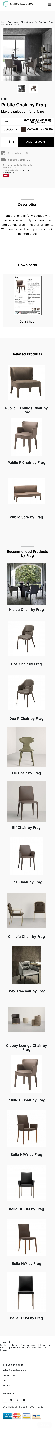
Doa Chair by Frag (26, 664)
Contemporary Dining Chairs (20, 22)
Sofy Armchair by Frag (26, 991)
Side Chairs (14, 24)
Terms (6, 1385)
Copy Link (25, 170)
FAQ (5, 1380)
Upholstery (28, 129)
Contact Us (9, 1375)
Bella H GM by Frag (26, 1318)
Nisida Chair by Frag (26, 610)
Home (3, 22)
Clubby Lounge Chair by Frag (26, 1048)
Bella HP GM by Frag (26, 1209)
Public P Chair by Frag (26, 463)
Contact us (8, 172)
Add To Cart (35, 142)
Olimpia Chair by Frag (26, 937)
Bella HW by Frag (26, 1264)
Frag (4, 98)
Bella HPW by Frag (26, 1155)
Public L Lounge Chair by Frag (26, 410)
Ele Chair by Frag (26, 773)
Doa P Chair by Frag (26, 719)
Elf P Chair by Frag (26, 882)
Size (29, 121)
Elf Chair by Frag (26, 828)
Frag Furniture (41, 22)
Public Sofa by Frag (26, 517)
